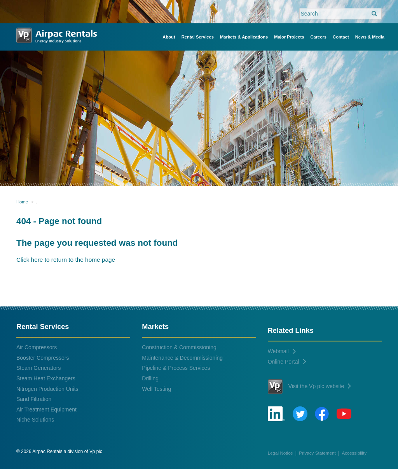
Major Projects (289, 37)
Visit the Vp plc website (309, 386)
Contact (341, 37)
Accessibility (354, 452)
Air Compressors (36, 347)
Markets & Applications (244, 37)
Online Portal (287, 362)
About (168, 37)
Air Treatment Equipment (46, 409)
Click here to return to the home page (65, 259)
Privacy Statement (317, 452)
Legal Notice (280, 452)
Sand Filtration (33, 399)
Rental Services (198, 37)
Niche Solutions (35, 419)
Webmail (282, 351)
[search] (374, 14)
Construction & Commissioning (179, 347)
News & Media (369, 37)
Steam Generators (38, 368)
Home (22, 202)
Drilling (150, 378)
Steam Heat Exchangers (45, 378)
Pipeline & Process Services (176, 368)
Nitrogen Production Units (47, 389)
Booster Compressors (42, 358)
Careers (318, 37)
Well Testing (156, 389)
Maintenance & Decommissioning (182, 358)
